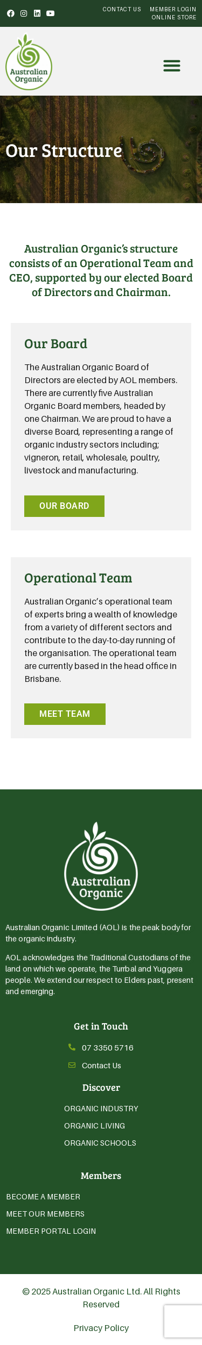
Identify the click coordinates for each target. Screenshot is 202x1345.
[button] (171, 65)
